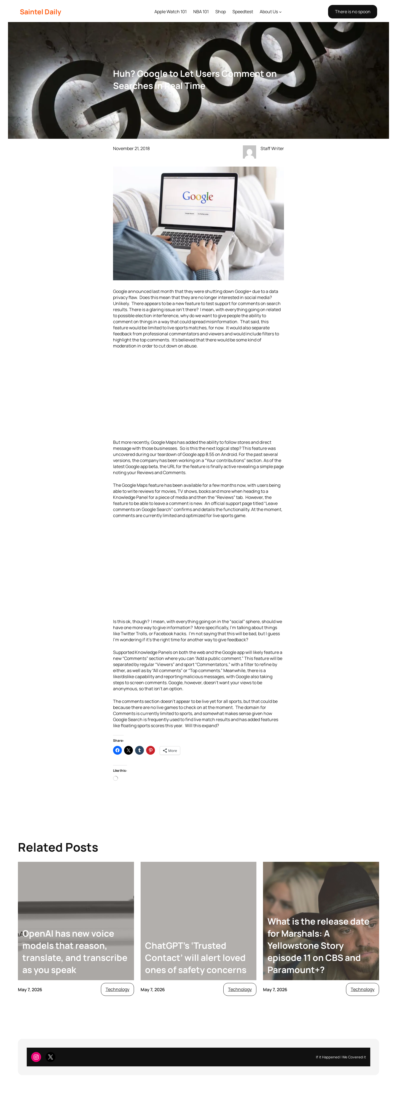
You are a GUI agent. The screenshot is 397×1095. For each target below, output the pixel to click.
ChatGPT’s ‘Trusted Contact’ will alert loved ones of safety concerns (195, 957)
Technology (117, 989)
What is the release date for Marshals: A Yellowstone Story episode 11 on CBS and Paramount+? (318, 945)
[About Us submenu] (280, 11)
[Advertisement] (198, 394)
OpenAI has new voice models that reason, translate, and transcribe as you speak (74, 951)
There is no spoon (353, 12)
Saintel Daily (40, 12)
